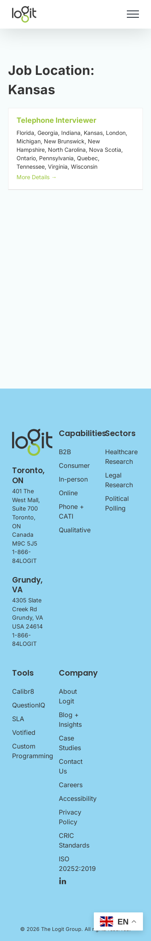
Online (68, 493)
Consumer (74, 465)
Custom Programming (29, 751)
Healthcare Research (121, 456)
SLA (18, 719)
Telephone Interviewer (56, 120)
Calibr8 (23, 691)
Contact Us (71, 766)
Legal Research (119, 480)
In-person (73, 479)
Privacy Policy (70, 817)
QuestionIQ (28, 705)
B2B (65, 452)
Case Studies (70, 743)
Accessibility (76, 798)
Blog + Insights (70, 719)
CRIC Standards (74, 840)
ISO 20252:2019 (76, 864)
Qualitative (75, 530)
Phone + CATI (71, 511)
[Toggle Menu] (132, 14)
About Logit (68, 696)
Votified (23, 732)
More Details (37, 177)
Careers (71, 785)
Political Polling (117, 503)
